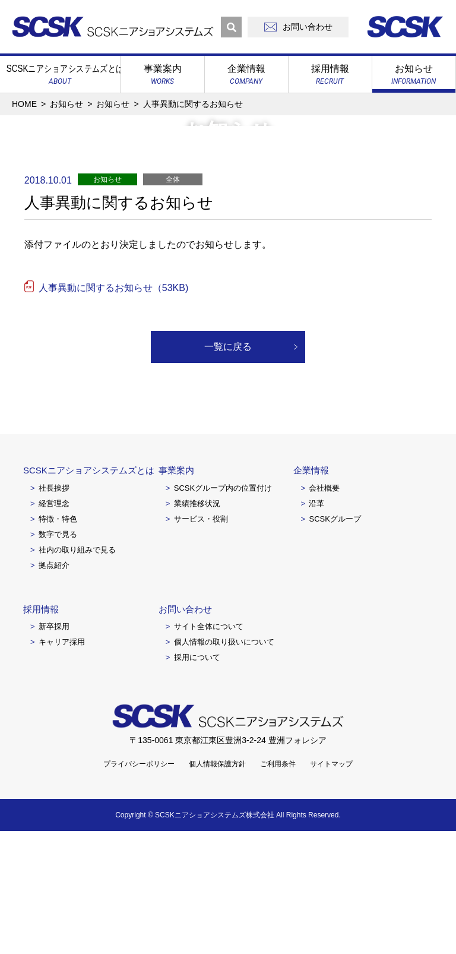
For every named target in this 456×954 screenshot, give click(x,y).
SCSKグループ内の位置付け (223, 610)
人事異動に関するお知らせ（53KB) (113, 411)
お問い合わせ (185, 732)
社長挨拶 (54, 610)
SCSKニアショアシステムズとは (88, 593)
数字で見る (58, 657)
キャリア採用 (62, 764)
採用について (197, 780)
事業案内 (176, 593)
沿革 (316, 626)
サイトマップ (331, 887)
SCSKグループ (334, 641)
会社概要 (324, 610)
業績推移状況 (197, 626)
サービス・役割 (201, 641)
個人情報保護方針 (217, 887)
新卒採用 (54, 749)
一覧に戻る (228, 470)
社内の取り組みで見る (77, 672)
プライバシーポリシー (139, 887)
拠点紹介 (54, 688)
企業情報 (311, 593)
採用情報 (41, 732)
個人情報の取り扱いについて (224, 764)
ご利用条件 (278, 887)
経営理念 (54, 626)
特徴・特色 (58, 641)
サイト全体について (208, 749)
